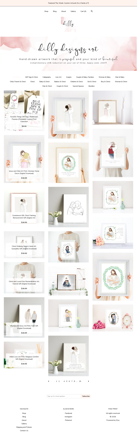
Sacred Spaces (78, 86)
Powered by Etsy (112, 420)
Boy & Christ (105, 81)
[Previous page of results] (49, 381)
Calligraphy (47, 77)
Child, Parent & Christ (18, 81)
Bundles (92, 86)
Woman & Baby (104, 77)
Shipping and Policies (24, 427)
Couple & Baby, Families (85, 77)
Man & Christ (47, 86)
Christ (32, 81)
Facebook (68, 413)
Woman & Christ (121, 81)
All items (17, 77)
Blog (55, 11)
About (63, 11)
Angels (68, 77)
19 (80, 381)
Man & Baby (119, 77)
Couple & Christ (62, 86)
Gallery (73, 11)
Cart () (83, 11)
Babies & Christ (60, 81)
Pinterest (68, 420)
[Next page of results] (88, 381)
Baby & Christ (44, 81)
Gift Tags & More (31, 77)
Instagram (68, 417)
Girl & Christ (91, 81)
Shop (46, 11)
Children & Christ (76, 81)
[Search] (92, 11)
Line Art (58, 77)
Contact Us (24, 430)
